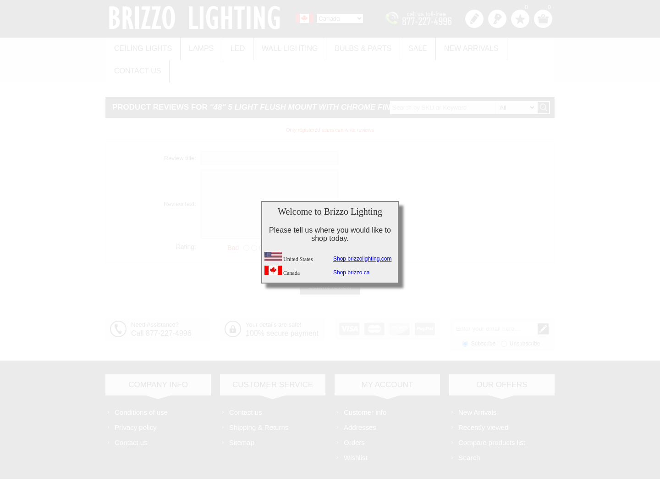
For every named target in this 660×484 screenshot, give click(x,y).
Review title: (180, 131)
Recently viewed (483, 401)
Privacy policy (136, 401)
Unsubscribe (525, 317)
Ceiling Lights (141, 46)
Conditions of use (141, 386)
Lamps (197, 46)
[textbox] (463, 81)
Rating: (186, 220)
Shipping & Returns (258, 401)
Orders (354, 416)
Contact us (519, 46)
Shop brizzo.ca (351, 272)
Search (469, 431)
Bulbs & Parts (351, 46)
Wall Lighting (280, 46)
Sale (403, 46)
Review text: (180, 177)
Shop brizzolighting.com (362, 259)
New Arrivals (454, 46)
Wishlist (356, 431)
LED (231, 46)
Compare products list (491, 416)
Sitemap (241, 416)
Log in (497, 19)
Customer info (365, 386)
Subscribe (483, 317)
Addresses (360, 401)
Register (474, 19)
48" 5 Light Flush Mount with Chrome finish (308, 81)
